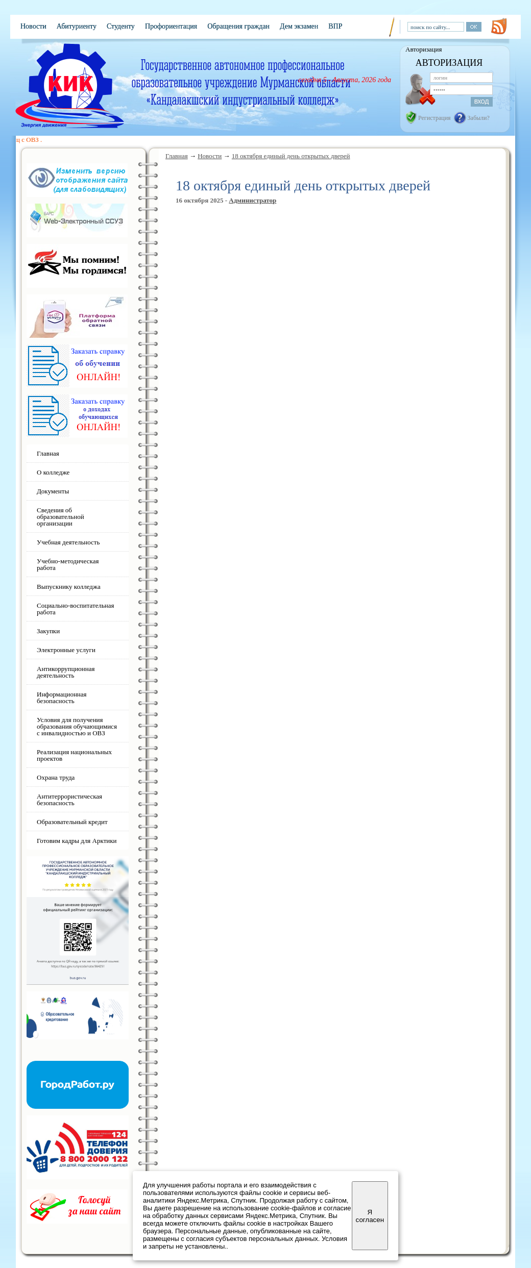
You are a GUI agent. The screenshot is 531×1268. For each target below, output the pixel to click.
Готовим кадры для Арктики (77, 840)
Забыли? (479, 117)
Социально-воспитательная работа (75, 609)
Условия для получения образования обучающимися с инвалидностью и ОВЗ (77, 726)
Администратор (252, 200)
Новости (33, 26)
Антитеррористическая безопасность (69, 799)
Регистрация (434, 117)
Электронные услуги (66, 650)
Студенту (121, 26)
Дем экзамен (299, 26)
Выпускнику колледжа (69, 586)
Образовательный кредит (72, 822)
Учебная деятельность (68, 542)
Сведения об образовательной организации (60, 516)
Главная (176, 156)
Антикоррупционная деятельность (66, 672)
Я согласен (370, 1216)
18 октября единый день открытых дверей (291, 156)
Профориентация (171, 26)
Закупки (48, 631)
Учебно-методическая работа (68, 564)
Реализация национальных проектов (74, 755)
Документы (53, 491)
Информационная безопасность (62, 697)
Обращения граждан (238, 26)
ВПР (335, 26)
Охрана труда (56, 777)
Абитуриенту (76, 26)
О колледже (53, 472)
